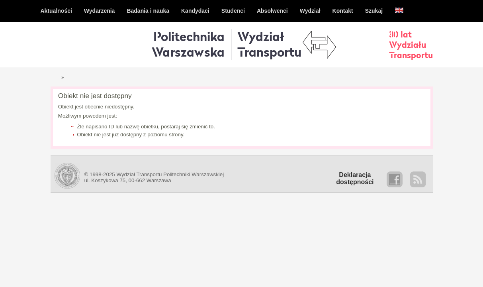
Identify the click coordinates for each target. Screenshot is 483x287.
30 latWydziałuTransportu (411, 44)
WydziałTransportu (269, 44)
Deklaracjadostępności (354, 178)
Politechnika (188, 44)
